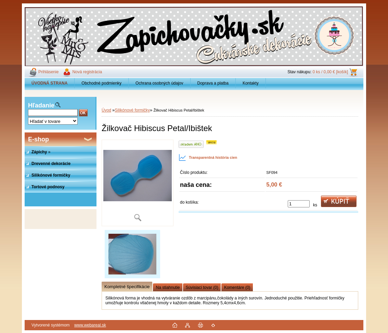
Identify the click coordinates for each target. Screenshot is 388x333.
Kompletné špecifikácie (127, 286)
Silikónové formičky (132, 110)
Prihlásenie (48, 71)
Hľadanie (41, 105)
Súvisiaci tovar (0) (202, 287)
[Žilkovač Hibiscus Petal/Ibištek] (137, 183)
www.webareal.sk (90, 325)
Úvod (106, 110)
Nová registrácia (87, 71)
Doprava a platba (213, 83)
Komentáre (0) (237, 287)
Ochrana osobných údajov (159, 83)
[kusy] (299, 203)
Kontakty (251, 83)
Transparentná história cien (208, 157)
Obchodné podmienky (101, 83)
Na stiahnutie (168, 287)
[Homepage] (50, 83)
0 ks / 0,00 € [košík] (330, 71)
